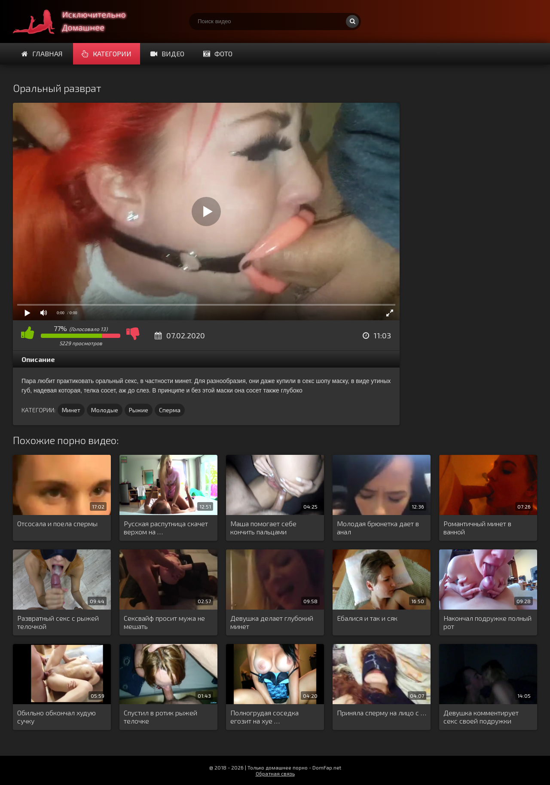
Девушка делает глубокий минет (271, 622)
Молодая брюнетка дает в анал (378, 527)
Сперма (169, 410)
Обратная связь (275, 773)
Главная (42, 53)
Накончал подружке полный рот (487, 622)
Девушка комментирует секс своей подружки (481, 716)
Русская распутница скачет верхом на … (166, 527)
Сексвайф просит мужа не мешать (164, 622)
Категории (106, 53)
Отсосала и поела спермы (57, 523)
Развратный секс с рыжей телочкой (58, 622)
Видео (167, 53)
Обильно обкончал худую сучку (56, 716)
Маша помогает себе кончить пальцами (263, 527)
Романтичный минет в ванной (477, 527)
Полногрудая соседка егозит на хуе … (264, 716)
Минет (71, 410)
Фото (217, 53)
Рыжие (138, 410)
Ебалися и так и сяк (367, 618)
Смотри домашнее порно (77, 21)
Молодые (104, 410)
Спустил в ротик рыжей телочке (160, 716)
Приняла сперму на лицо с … (381, 712)
